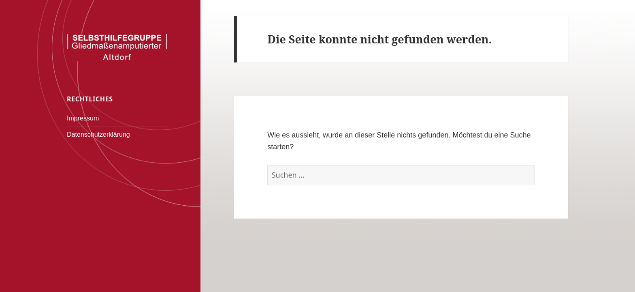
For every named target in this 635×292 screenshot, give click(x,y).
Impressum (83, 118)
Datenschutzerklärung (98, 134)
